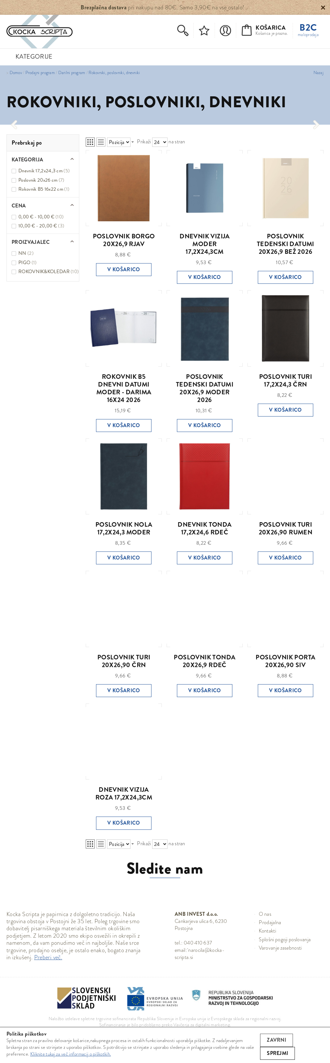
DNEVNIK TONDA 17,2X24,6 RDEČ (204, 528)
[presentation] (13, 124)
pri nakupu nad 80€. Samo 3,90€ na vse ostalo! (162, 7)
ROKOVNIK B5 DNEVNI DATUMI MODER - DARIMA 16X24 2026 (123, 388)
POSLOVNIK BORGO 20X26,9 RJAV (124, 240)
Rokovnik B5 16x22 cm (43, 189)
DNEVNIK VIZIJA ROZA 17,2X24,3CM (123, 793)
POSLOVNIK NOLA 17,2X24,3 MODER (123, 528)
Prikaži (144, 141)
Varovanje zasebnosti (280, 948)
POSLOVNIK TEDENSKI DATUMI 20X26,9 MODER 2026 (204, 388)
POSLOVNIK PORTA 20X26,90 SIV (285, 661)
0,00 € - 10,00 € (40, 216)
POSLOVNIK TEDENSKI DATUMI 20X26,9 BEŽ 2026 (285, 244)
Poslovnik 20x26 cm (41, 180)
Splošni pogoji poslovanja (285, 939)
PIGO (27, 262)
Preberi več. (48, 957)
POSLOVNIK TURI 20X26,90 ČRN (123, 661)
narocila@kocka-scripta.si (200, 953)
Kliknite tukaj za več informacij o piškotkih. (70, 1054)
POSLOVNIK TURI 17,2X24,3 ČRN (285, 380)
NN (26, 253)
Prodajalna (270, 922)
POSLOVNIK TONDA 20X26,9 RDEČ (204, 661)
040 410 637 (198, 942)
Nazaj (319, 72)
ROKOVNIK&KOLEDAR (48, 271)
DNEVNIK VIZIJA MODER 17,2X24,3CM (205, 244)
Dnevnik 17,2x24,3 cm (44, 170)
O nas (265, 914)
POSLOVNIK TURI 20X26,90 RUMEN (286, 528)
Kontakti (267, 930)
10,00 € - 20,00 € (41, 225)
